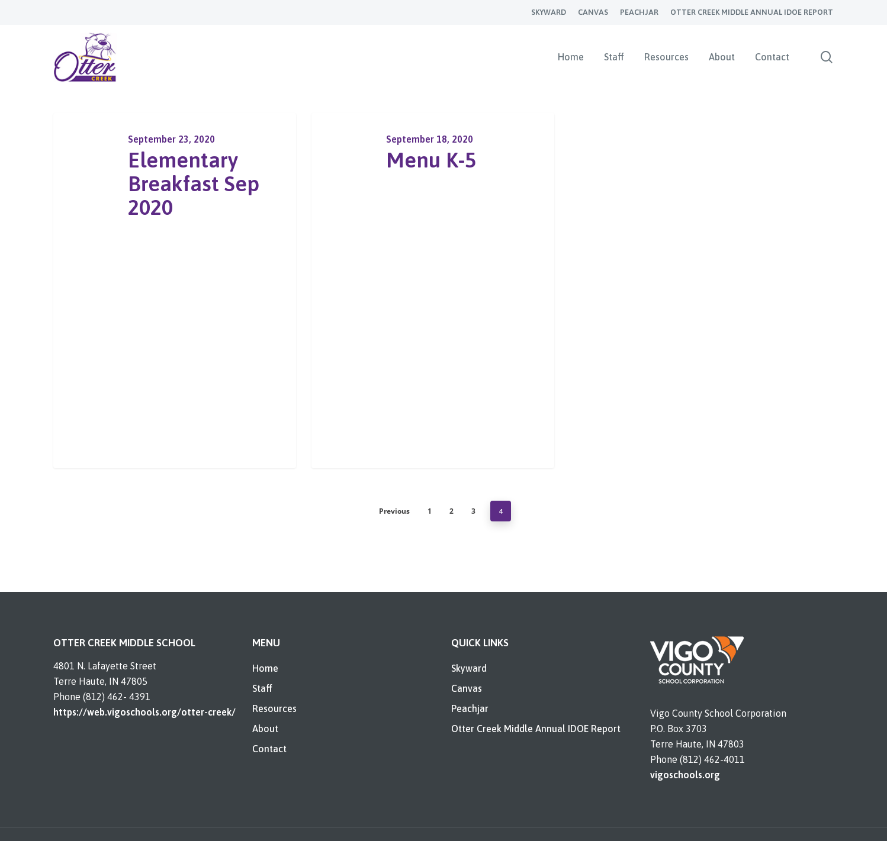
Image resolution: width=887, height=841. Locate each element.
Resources (274, 708)
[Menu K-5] (432, 290)
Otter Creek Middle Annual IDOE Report (536, 728)
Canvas (466, 688)
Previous (394, 511)
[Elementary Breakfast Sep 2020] (174, 290)
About (265, 728)
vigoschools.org (685, 774)
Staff (262, 688)
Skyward (469, 668)
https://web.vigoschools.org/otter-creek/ (144, 712)
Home (265, 668)
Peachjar (470, 708)
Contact (269, 748)
